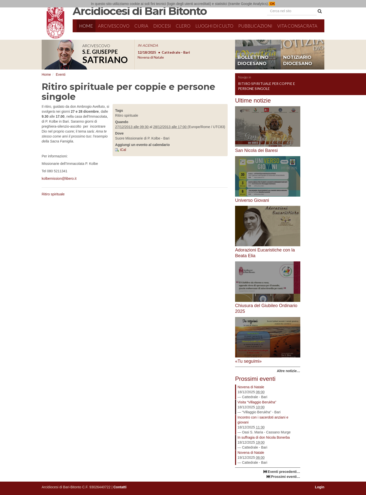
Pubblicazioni (255, 26)
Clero (183, 26)
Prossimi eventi (255, 378)
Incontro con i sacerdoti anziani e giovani (263, 419)
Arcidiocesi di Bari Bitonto (140, 11)
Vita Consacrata (297, 26)
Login (319, 487)
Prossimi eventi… (285, 477)
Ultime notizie (253, 100)
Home (86, 26)
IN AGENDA (148, 45)
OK (272, 4)
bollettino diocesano (253, 61)
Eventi (60, 74)
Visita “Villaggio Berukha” (257, 402)
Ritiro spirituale (53, 194)
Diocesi (162, 26)
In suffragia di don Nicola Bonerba (264, 437)
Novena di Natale (251, 387)
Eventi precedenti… (284, 472)
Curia (141, 26)
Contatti (119, 487)
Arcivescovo (113, 26)
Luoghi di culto (214, 26)
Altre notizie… (288, 371)
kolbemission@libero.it (59, 178)
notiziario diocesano (297, 61)
